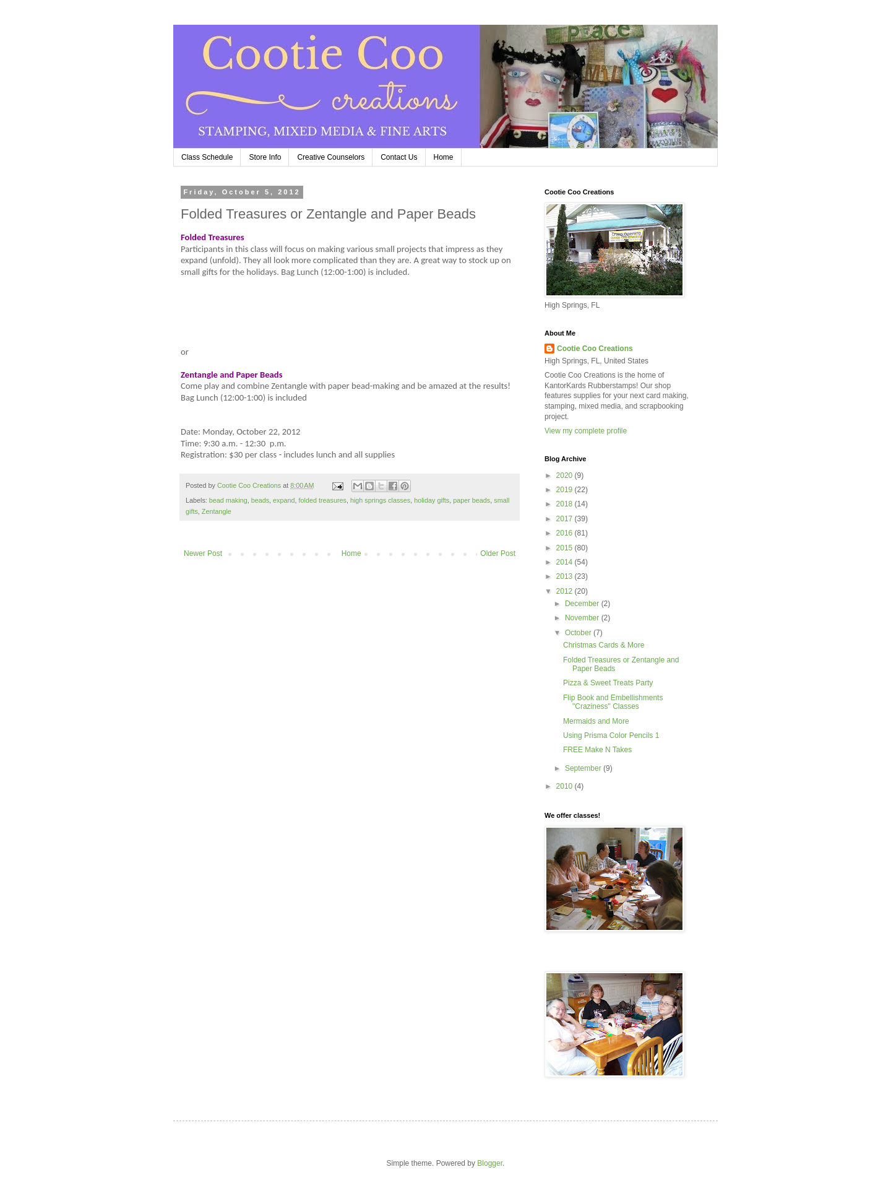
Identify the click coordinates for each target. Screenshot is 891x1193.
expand (284, 500)
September (584, 768)
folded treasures (322, 500)
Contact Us (399, 157)
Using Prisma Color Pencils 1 (611, 735)
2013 (565, 576)
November (583, 618)
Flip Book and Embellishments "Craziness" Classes (613, 702)
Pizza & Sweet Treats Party (608, 683)
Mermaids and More (596, 721)
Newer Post (203, 553)
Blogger (489, 1163)
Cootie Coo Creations (595, 348)
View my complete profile (585, 431)
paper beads (471, 500)
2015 (565, 548)
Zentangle (216, 511)
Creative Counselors (330, 157)
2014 (565, 562)
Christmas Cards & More (603, 645)
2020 (565, 475)
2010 (565, 786)
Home (444, 157)
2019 (565, 489)
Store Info (265, 157)
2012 (565, 591)
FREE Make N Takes (597, 749)
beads (260, 500)
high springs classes (380, 500)
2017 (565, 518)
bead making (228, 500)
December (583, 603)
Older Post (497, 553)
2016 (565, 533)
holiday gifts (431, 500)
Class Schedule (207, 157)
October (579, 632)
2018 (565, 504)
